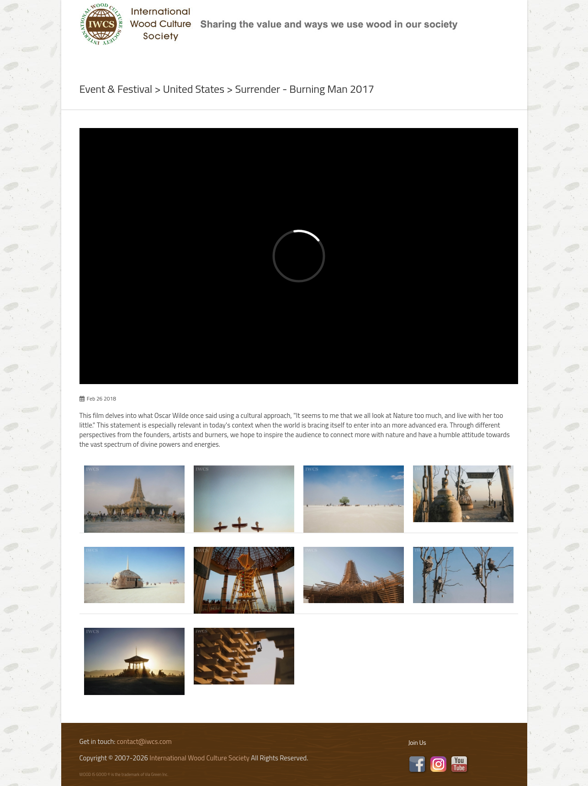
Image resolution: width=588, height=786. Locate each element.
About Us (124, 56)
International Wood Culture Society (199, 758)
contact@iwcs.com (144, 741)
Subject (211, 56)
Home (79, 56)
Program (262, 56)
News (168, 56)
